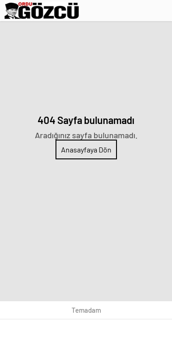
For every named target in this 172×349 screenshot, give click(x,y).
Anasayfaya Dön (86, 149)
